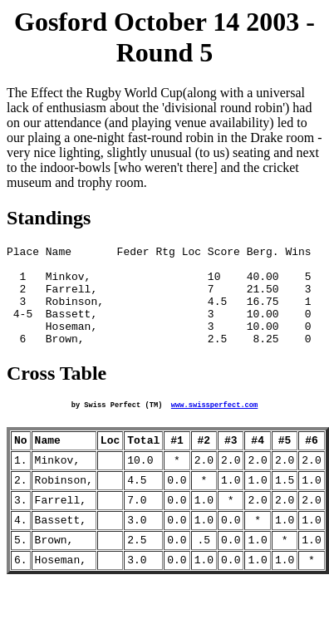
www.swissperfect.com (214, 426)
